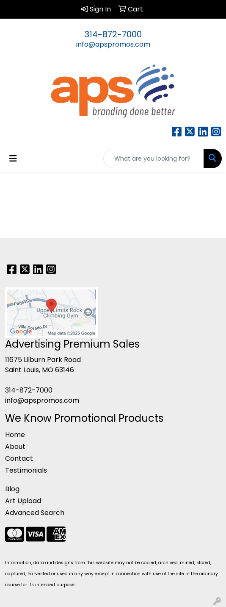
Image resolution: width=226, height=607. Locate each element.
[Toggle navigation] (13, 158)
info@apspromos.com (113, 44)
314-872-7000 (113, 34)
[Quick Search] (153, 158)
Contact (19, 458)
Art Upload (23, 501)
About (15, 446)
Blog (12, 489)
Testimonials (26, 470)
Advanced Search (34, 513)
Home (15, 435)
